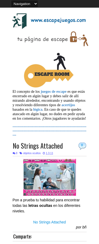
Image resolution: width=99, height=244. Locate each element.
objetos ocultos (32, 153)
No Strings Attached (38, 145)
